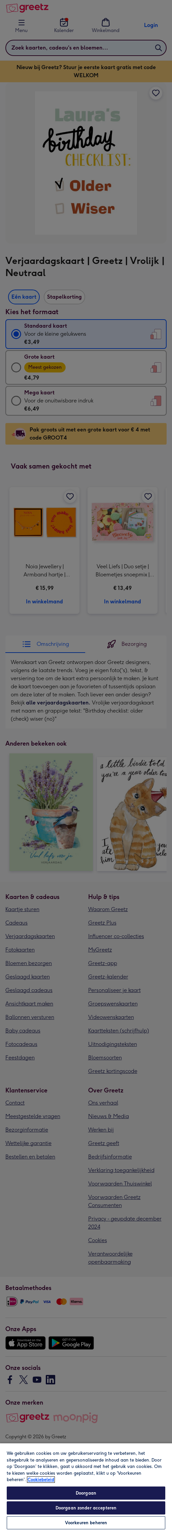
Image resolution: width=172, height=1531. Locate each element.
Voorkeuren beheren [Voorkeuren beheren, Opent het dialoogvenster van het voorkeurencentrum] (86, 1522)
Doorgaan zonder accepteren (86, 1507)
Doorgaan (86, 1493)
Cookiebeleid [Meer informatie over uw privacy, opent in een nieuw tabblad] (41, 1479)
